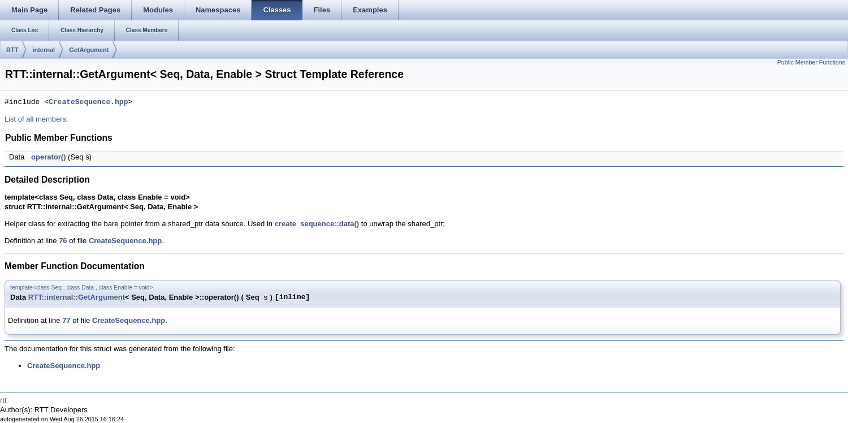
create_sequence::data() (317, 223)
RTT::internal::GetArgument (76, 297)
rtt (3, 400)
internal (43, 49)
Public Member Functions (811, 62)
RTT (12, 49)
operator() (48, 157)
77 (66, 320)
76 (63, 240)
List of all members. (36, 119)
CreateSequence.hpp (88, 102)
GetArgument (89, 49)
